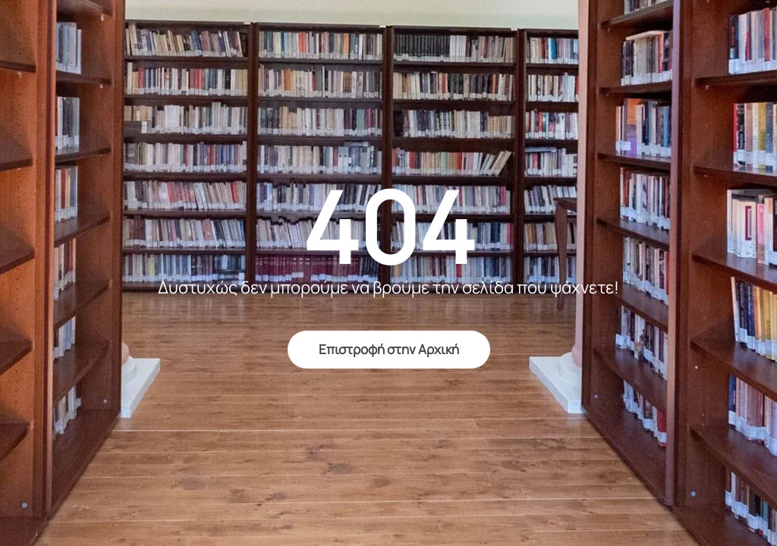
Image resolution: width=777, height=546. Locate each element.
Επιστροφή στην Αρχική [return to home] (389, 349)
